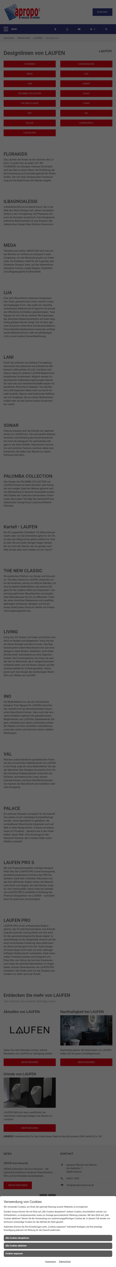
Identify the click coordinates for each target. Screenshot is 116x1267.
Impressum (50, 1261)
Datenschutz (65, 1261)
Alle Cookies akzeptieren (17, 1238)
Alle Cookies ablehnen (16, 1245)
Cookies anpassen (14, 1253)
